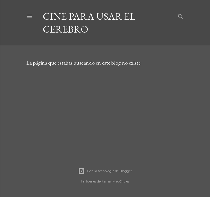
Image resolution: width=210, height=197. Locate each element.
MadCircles (120, 181)
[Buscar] (180, 15)
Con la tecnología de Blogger (105, 171)
